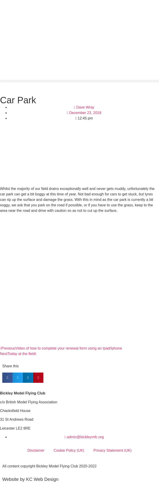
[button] (79, 81)
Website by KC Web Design (30, 479)
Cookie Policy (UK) (69, 450)
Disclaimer (36, 450)
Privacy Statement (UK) (112, 450)
